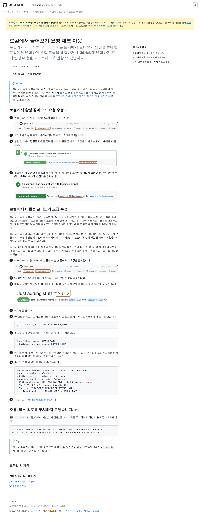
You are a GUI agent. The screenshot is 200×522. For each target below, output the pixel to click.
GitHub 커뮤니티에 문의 (22, 481)
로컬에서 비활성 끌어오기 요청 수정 (40, 208)
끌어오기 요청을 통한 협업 (36, 12)
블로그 (96, 510)
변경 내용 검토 (59, 12)
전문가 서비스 (83, 510)
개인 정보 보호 (49, 510)
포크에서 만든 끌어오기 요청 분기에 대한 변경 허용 (83, 96)
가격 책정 (70, 510)
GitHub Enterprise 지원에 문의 (102, 25)
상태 (61, 510)
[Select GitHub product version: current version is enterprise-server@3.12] (48, 5)
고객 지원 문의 (18, 486)
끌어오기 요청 (14, 12)
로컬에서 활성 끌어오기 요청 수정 (39, 109)
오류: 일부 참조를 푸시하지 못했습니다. (43, 409)
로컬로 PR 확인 (76, 12)
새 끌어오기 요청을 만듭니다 (40, 399)
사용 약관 (35, 510)
